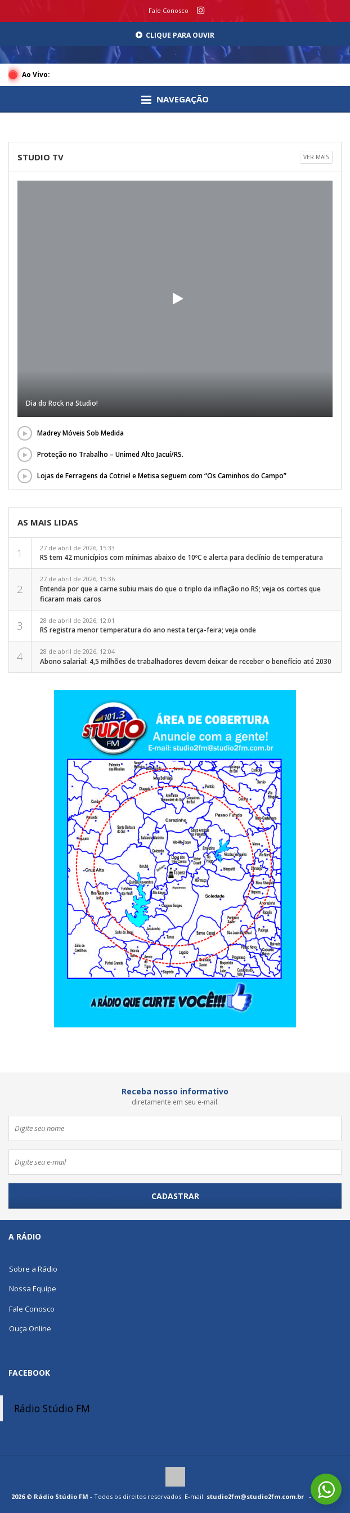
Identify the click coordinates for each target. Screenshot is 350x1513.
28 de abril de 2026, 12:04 (185, 656)
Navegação (175, 99)
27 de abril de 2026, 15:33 (181, 553)
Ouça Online (30, 1328)
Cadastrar (175, 1196)
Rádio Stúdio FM (52, 1408)
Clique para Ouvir (175, 35)
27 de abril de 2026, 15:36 (180, 589)
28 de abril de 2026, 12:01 (148, 625)
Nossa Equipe (32, 1288)
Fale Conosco (169, 10)
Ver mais (316, 157)
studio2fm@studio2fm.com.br (255, 1496)
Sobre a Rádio (33, 1269)
